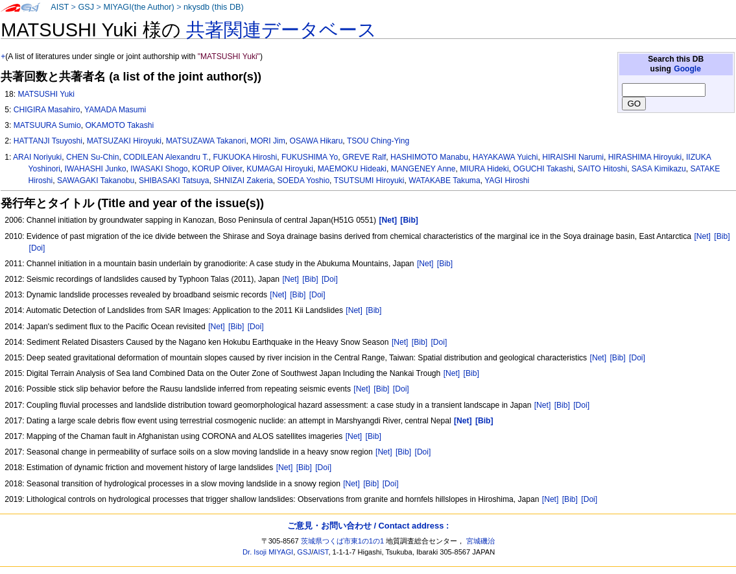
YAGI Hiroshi (506, 180)
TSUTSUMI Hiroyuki (369, 180)
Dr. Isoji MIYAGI (268, 552)
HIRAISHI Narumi (573, 157)
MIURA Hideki (484, 168)
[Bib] (722, 236)
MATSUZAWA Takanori (206, 140)
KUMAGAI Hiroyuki (279, 168)
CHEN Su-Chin (92, 157)
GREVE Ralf (364, 157)
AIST (60, 7)
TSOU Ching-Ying (378, 140)
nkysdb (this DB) (214, 7)
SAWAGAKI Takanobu (95, 180)
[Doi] (37, 248)
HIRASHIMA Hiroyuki (645, 157)
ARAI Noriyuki (37, 157)
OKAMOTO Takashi (119, 125)
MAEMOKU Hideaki (352, 168)
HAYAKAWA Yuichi (505, 157)
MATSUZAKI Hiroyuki (124, 140)
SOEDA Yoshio (303, 180)
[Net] (702, 236)
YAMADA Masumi (115, 109)
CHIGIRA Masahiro (47, 109)
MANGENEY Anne (423, 168)
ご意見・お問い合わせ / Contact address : (368, 525)
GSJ (86, 7)
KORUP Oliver (217, 168)
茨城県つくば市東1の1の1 (343, 541)
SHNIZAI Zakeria (242, 180)
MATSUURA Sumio (47, 125)
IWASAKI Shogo (158, 168)
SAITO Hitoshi (602, 168)
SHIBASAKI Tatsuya (174, 180)
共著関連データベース (281, 29)
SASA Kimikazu (659, 168)
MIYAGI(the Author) (138, 7)
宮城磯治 (480, 541)
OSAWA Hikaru (316, 140)
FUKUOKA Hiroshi (245, 157)
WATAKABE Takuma (444, 180)
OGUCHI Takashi (543, 168)
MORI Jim (267, 140)
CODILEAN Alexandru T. (166, 157)
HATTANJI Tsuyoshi (48, 140)
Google (687, 68)
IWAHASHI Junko (95, 168)
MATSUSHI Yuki (46, 94)
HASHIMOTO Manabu (429, 157)
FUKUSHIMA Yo (309, 157)
